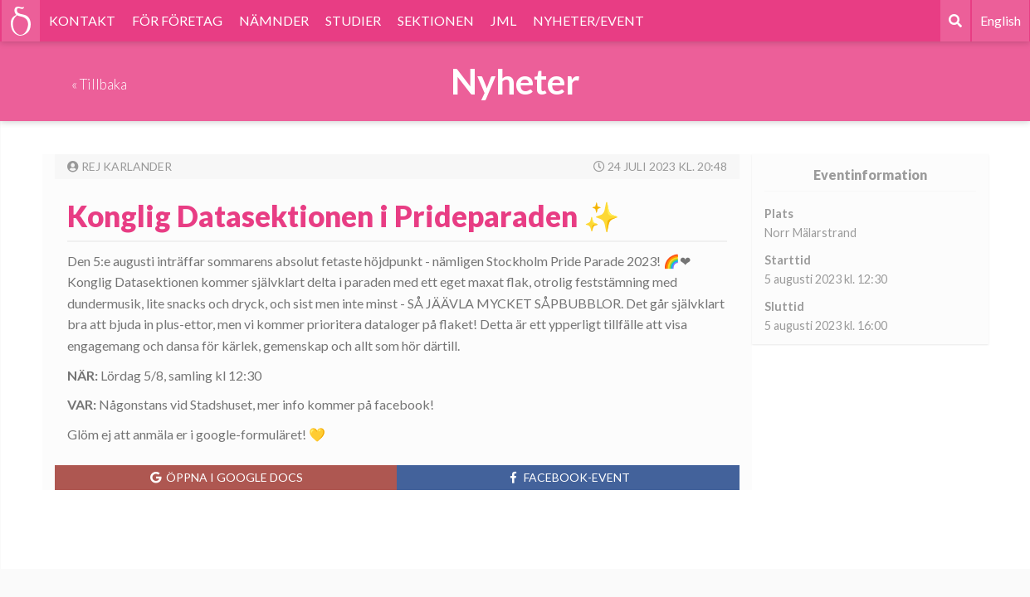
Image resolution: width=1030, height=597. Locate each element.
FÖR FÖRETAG (177, 20)
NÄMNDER (274, 20)
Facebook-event (568, 477)
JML (503, 20)
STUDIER (353, 20)
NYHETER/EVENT (588, 20)
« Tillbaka (99, 84)
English (1000, 20)
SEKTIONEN (436, 20)
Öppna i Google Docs (226, 477)
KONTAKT (82, 20)
